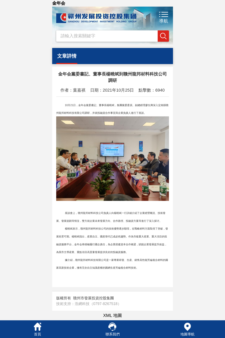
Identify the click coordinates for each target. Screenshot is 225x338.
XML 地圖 (112, 315)
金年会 (58, 3)
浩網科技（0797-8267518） (98, 304)
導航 (163, 21)
